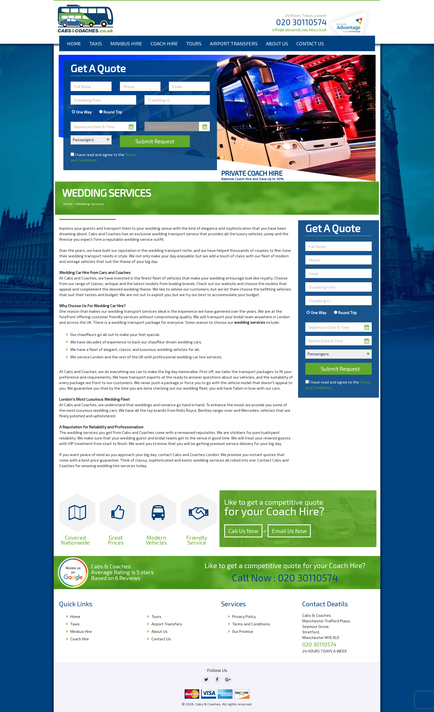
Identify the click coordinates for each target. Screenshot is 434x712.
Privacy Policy (244, 616)
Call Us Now (243, 530)
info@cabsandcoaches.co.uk (299, 29)
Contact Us (310, 43)
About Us (277, 43)
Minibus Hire (126, 43)
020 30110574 (301, 22)
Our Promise (242, 631)
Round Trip (110, 112)
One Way (82, 112)
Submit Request (154, 141)
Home (74, 43)
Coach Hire (164, 43)
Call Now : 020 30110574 (285, 577)
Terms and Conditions (251, 624)
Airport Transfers (234, 43)
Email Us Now (289, 530)
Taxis (95, 43)
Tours (194, 43)
